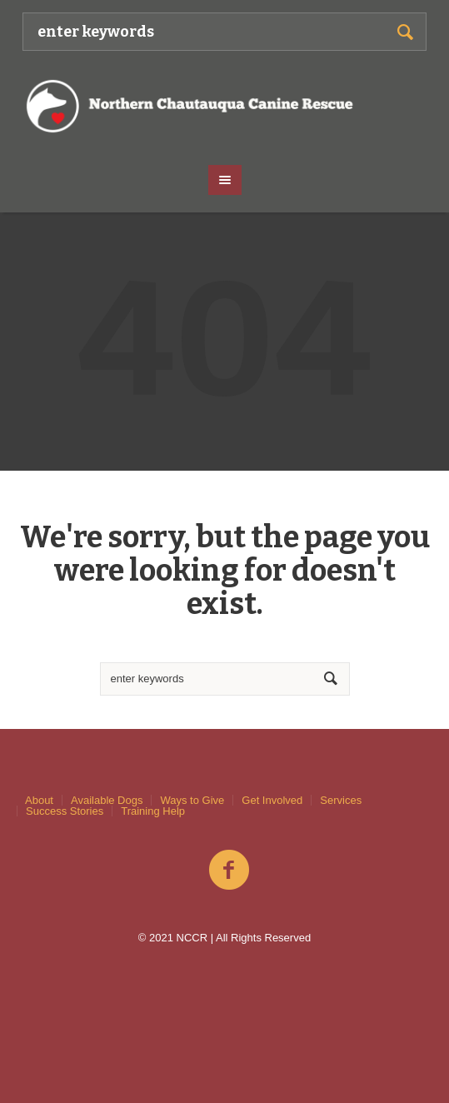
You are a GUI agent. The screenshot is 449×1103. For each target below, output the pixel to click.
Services (341, 800)
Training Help (153, 811)
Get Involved (272, 800)
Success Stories (64, 811)
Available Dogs (106, 800)
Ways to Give (192, 800)
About (39, 800)
